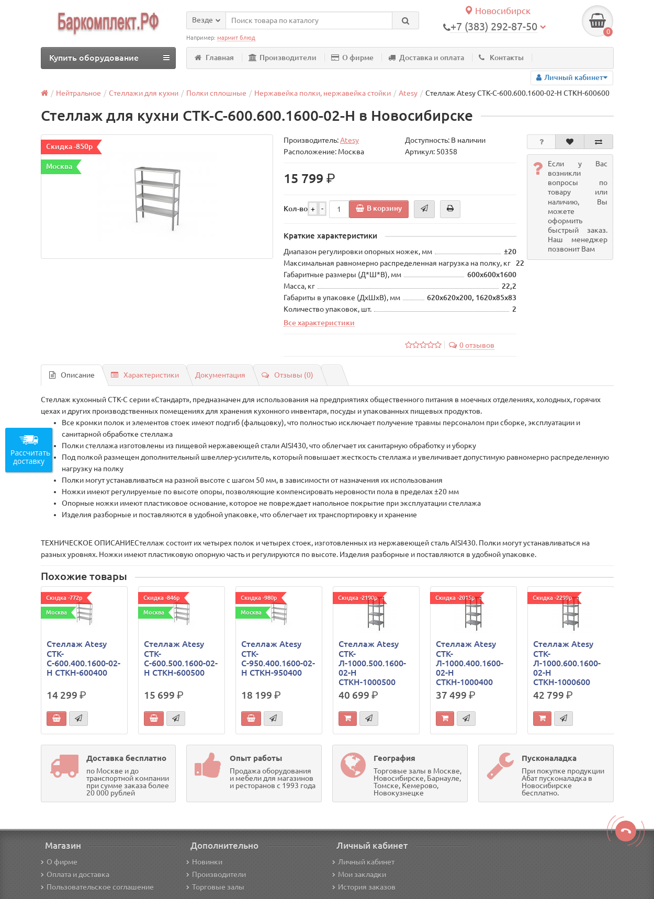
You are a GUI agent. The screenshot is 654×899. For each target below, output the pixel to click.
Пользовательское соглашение (97, 887)
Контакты (501, 57)
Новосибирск (497, 11)
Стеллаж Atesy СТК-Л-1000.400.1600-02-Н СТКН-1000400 (469, 663)
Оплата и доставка (75, 874)
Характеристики (145, 375)
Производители (283, 57)
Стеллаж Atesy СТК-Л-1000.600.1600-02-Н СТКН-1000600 (567, 663)
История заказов (364, 887)
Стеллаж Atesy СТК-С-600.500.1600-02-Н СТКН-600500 (181, 658)
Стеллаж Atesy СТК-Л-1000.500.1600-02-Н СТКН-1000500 (372, 663)
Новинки (204, 862)
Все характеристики (319, 322)
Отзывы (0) (287, 375)
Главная (214, 57)
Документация (220, 375)
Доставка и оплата (426, 57)
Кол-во (296, 208)
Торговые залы (215, 887)
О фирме (352, 57)
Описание (72, 375)
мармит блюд (236, 38)
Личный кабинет (363, 862)
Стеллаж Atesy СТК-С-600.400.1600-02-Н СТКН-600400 (83, 658)
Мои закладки (359, 874)
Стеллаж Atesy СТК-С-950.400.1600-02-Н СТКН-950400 (278, 658)
